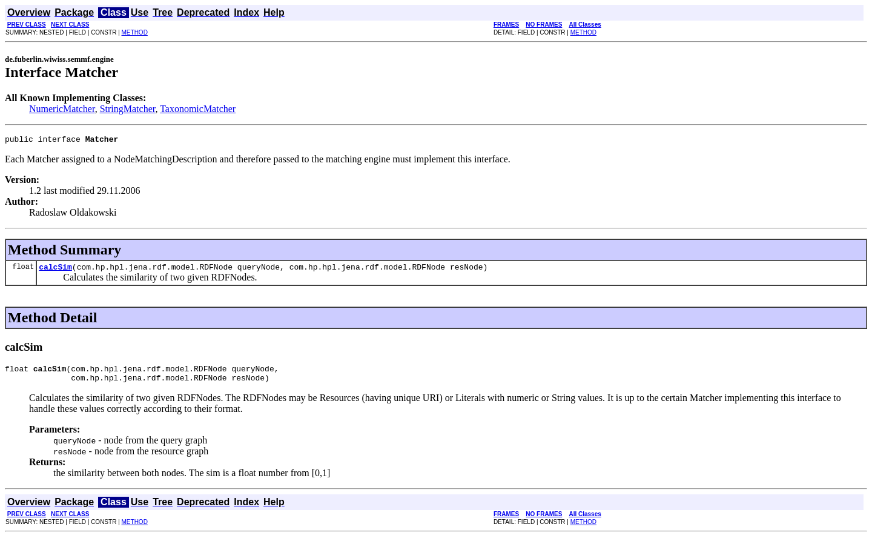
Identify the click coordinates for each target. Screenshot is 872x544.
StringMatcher (128, 109)
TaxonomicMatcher (198, 109)
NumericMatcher (62, 109)
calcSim (55, 270)
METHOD (135, 32)
